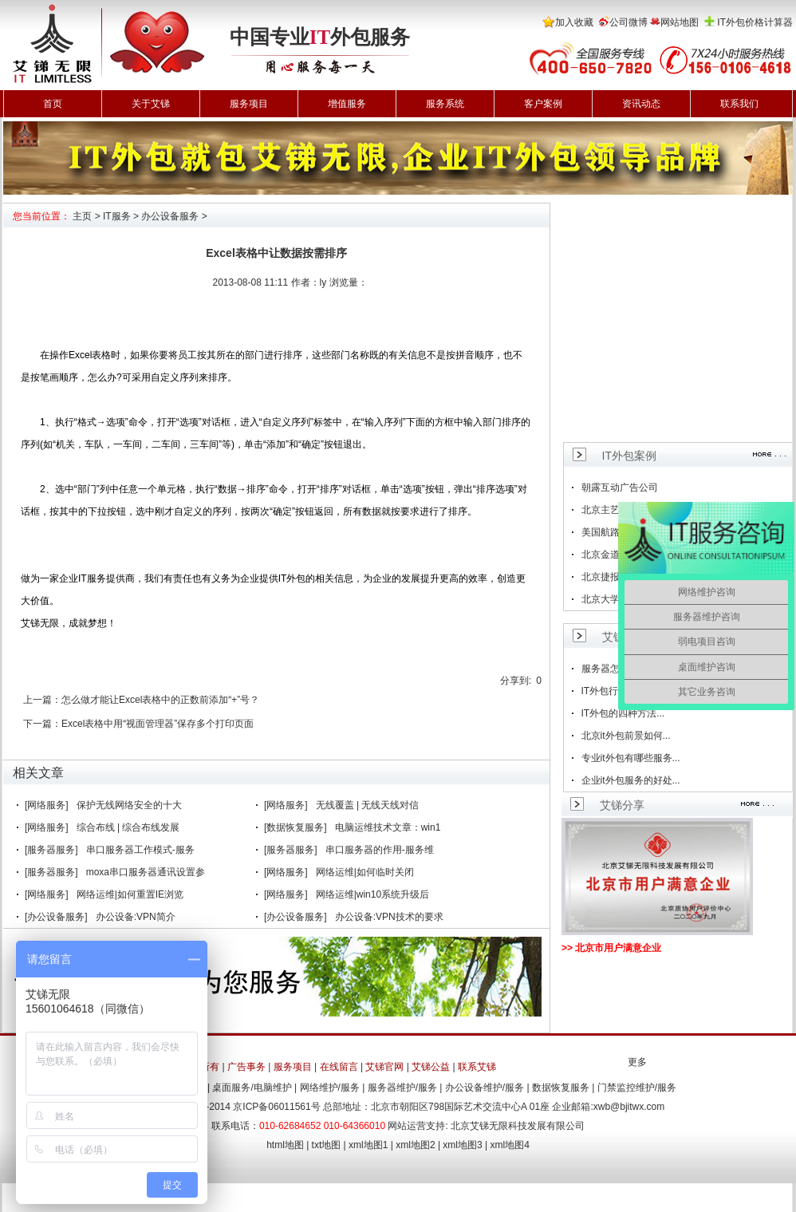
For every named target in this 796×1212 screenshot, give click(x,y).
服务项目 (249, 103)
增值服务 (347, 103)
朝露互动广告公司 (619, 487)
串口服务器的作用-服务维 (379, 849)
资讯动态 (641, 103)
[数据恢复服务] (295, 827)
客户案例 (543, 103)
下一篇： (42, 723)
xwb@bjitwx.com (629, 1106)
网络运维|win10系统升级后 (372, 894)
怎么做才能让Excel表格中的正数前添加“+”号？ (160, 699)
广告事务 (246, 1066)
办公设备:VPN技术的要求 (389, 916)
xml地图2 (415, 1145)
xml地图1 (368, 1145)
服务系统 (445, 103)
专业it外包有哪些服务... (630, 758)
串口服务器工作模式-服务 (140, 849)
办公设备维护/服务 (484, 1087)
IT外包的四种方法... (623, 713)
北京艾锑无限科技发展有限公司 (518, 1125)
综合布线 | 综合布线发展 (128, 827)
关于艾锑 (151, 103)
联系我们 (739, 103)
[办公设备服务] (56, 916)
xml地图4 (510, 1145)
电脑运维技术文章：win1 (388, 827)
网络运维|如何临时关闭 (365, 872)
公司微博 (628, 22)
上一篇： (42, 699)
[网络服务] (47, 805)
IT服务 (117, 216)
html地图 (285, 1145)
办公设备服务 (170, 216)
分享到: (515, 680)
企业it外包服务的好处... (630, 780)
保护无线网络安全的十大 (129, 805)
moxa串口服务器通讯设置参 (145, 872)
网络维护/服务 (330, 1087)
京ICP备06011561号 (276, 1106)
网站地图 (679, 22)
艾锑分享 (622, 805)
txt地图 (326, 1145)
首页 (52, 103)
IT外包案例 (629, 455)
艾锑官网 (384, 1066)
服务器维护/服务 (402, 1087)
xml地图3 (462, 1145)
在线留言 (339, 1066)
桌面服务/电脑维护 (251, 1087)
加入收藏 (574, 22)
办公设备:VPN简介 (135, 916)
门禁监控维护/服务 (636, 1087)
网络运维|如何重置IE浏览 (130, 894)
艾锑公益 (431, 1066)
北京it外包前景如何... (626, 735)
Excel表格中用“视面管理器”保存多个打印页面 (157, 723)
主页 (82, 216)
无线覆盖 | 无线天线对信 (368, 805)
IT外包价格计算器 (755, 22)
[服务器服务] (51, 849)
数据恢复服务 (560, 1087)
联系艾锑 (477, 1066)
